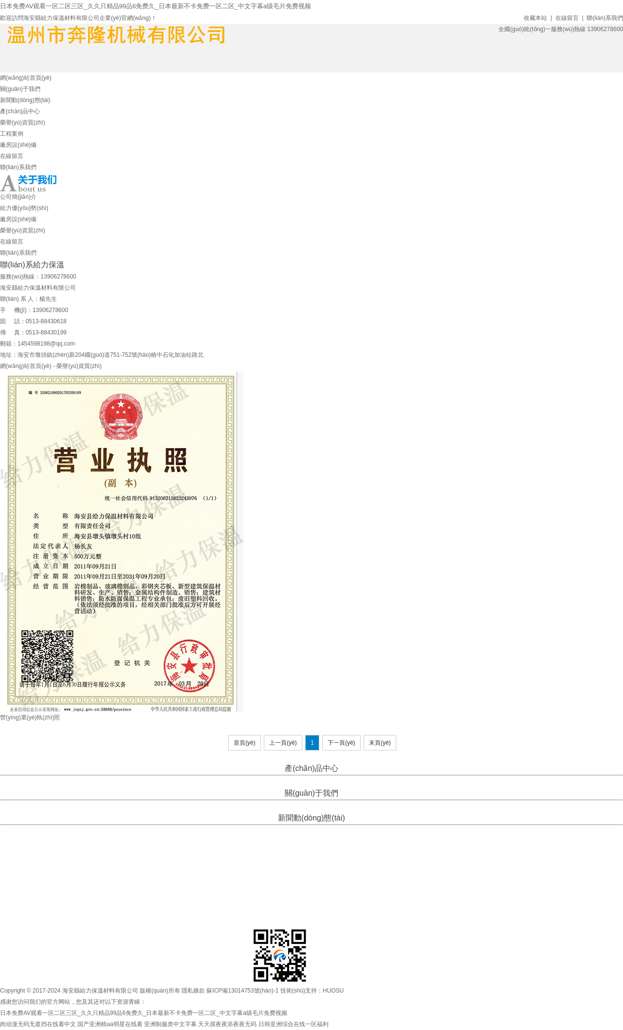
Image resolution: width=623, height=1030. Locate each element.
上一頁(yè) (283, 742)
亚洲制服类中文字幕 (170, 1024)
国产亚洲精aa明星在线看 (109, 1024)
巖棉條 (306, 781)
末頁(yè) (380, 742)
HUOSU (333, 990)
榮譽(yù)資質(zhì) (22, 122)
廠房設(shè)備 (18, 144)
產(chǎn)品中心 (20, 111)
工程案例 (11, 133)
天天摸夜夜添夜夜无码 (227, 1024)
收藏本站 (535, 18)
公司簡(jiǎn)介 (18, 196)
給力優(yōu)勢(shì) (24, 208)
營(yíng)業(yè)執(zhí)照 (30, 717)
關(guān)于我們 (20, 89)
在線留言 (567, 18)
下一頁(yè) (341, 742)
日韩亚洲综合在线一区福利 (293, 1024)
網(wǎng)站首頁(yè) (26, 77)
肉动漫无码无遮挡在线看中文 (38, 1024)
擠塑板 (267, 781)
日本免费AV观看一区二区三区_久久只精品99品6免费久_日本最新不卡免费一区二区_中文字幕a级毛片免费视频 (155, 6)
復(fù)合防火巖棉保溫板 (377, 781)
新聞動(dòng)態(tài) (25, 100)
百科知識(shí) (346, 830)
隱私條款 (193, 990)
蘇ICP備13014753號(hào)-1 (242, 990)
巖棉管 (286, 781)
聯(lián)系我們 (604, 18)
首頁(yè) (245, 742)
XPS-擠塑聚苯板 (236, 781)
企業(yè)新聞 (276, 830)
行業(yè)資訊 (311, 830)
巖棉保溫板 (331, 781)
